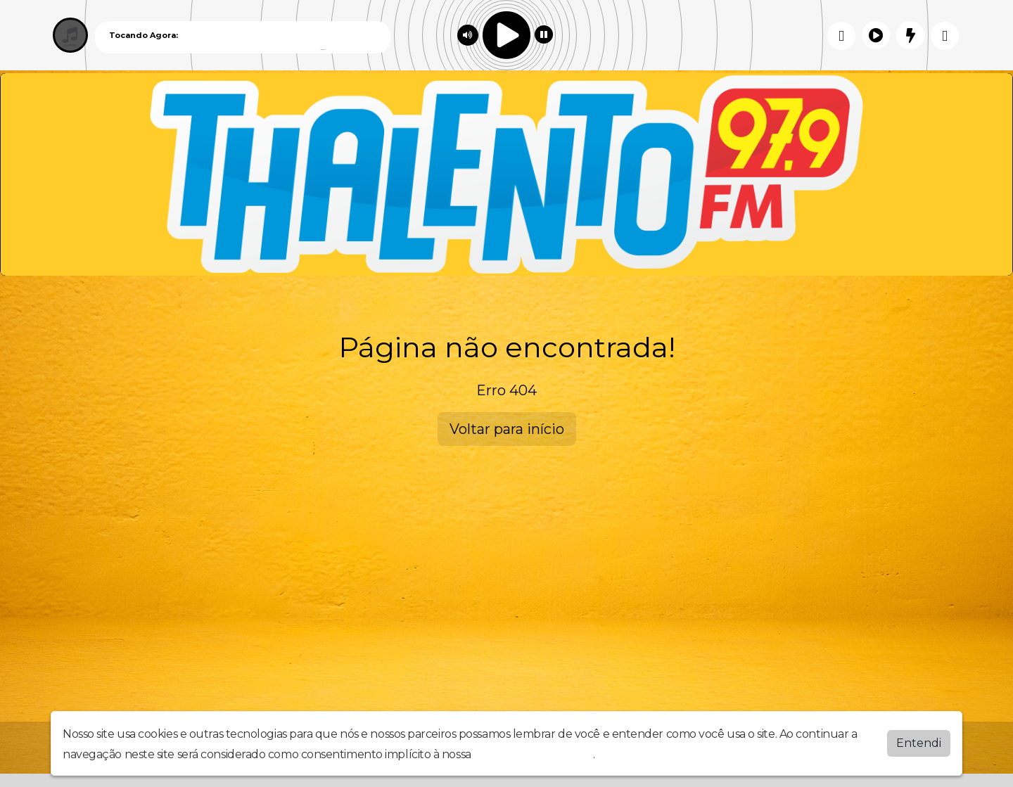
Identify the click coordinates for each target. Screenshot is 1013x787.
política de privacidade (533, 754)
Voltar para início (507, 429)
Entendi (918, 743)
